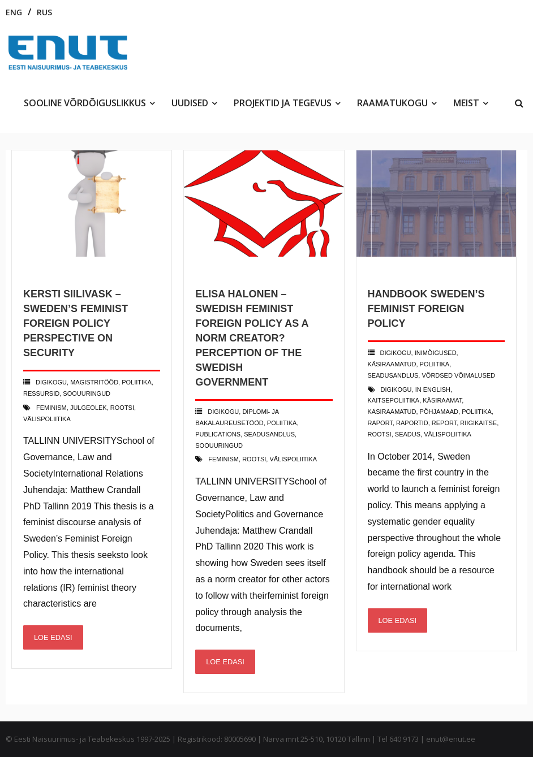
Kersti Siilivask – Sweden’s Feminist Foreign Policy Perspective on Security (75, 323)
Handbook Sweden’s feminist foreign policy (426, 308)
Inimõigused (436, 352)
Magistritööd (94, 382)
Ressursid (41, 393)
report (444, 422)
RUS (44, 12)
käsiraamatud (392, 364)
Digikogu (51, 382)
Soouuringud (86, 393)
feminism (51, 407)
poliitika (137, 382)
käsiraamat (442, 400)
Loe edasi (53, 637)
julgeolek (88, 407)
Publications (217, 434)
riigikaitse (478, 422)
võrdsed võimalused (458, 375)
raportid (412, 422)
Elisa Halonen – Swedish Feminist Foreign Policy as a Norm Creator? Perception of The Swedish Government (251, 338)
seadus (407, 434)
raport (380, 422)
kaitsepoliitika (394, 400)
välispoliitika (47, 419)
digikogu (396, 389)
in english (432, 389)
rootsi (122, 407)
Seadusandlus (269, 434)
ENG (14, 12)
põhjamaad (439, 411)
